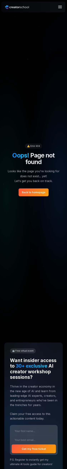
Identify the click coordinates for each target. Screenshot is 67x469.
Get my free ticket (34, 448)
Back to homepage (33, 192)
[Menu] (60, 7)
